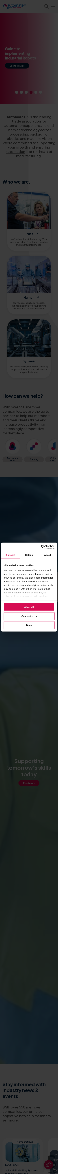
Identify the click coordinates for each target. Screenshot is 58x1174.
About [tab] (47, 555)
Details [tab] (29, 555)
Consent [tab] (10, 555)
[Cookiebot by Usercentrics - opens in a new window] (41, 547)
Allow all (29, 607)
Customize (29, 616)
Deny (29, 625)
